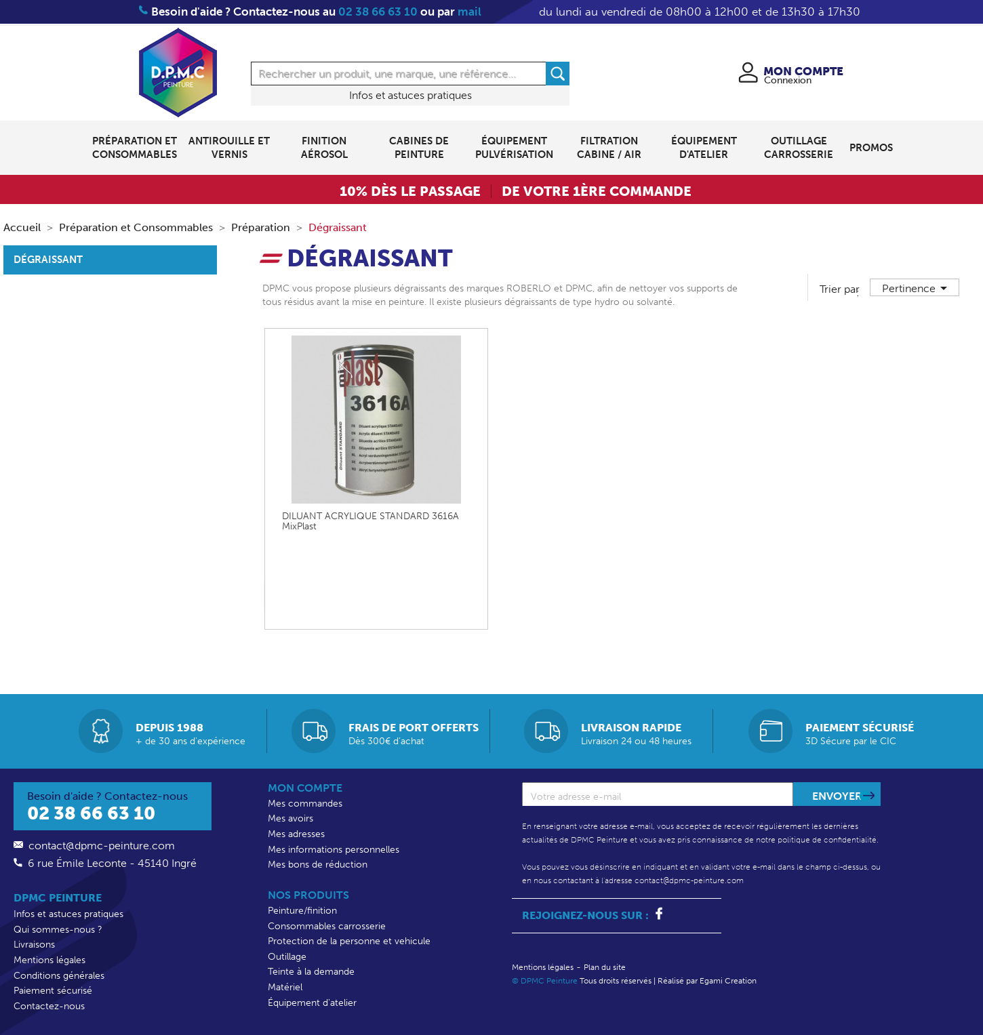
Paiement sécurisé (53, 990)
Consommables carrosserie (327, 926)
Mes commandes (305, 803)
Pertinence (917, 288)
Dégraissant (48, 259)
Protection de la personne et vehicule (349, 941)
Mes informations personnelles (333, 849)
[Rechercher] (410, 73)
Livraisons (34, 944)
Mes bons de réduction (317, 864)
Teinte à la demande (311, 971)
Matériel (285, 987)
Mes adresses (296, 834)
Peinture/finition (302, 910)
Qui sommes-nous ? (58, 929)
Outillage (287, 956)
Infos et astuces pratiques (410, 95)
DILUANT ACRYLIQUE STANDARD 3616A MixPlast (370, 521)
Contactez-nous (49, 1006)
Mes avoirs (290, 818)
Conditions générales (59, 975)
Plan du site (605, 967)
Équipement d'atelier (312, 1003)
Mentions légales (49, 960)
